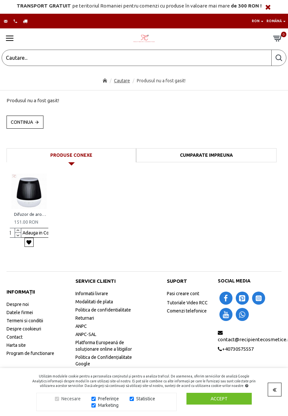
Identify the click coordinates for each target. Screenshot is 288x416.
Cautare (122, 80)
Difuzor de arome (30, 214)
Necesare (71, 398)
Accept (219, 398)
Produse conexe (71, 155)
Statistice (145, 398)
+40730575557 (238, 349)
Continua (22, 122)
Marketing (108, 405)
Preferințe (108, 398)
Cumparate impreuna (206, 155)
